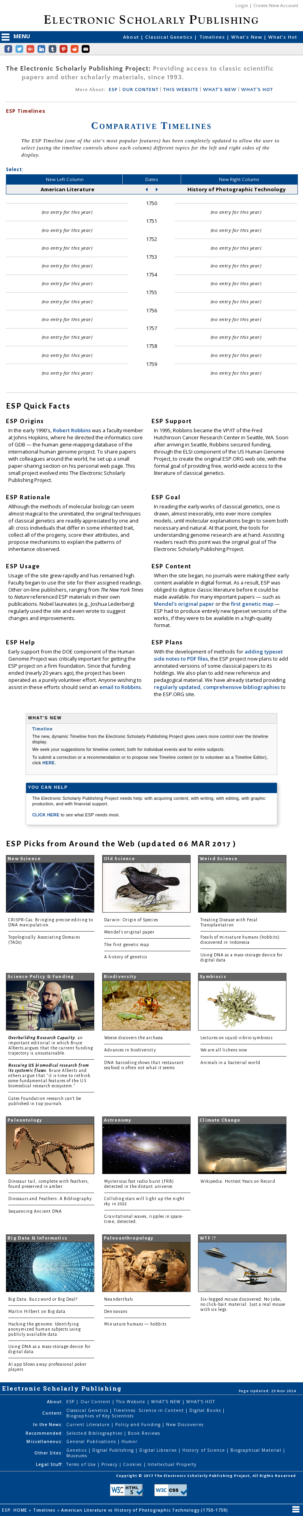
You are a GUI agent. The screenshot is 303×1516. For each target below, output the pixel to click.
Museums (76, 1455)
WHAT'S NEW (219, 89)
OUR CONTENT (140, 89)
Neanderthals (118, 1299)
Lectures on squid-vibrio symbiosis (236, 1038)
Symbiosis (213, 976)
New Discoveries (185, 1424)
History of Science (204, 1450)
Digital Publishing (114, 1450)
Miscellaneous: (44, 1441)
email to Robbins (120, 687)
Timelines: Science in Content (149, 1410)
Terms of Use (81, 1464)
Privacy (110, 1464)
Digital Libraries (158, 1450)
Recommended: (44, 1433)
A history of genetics (125, 957)
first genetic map (253, 603)
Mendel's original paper (184, 603)
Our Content (96, 1401)
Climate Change (220, 1120)
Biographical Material (256, 1450)
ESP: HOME (15, 1510)
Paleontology (24, 1120)
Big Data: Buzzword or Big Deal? (43, 1299)
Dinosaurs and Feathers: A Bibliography (50, 1199)
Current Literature (88, 1424)
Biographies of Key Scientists (100, 1416)
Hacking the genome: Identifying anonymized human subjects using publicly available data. (44, 1329)
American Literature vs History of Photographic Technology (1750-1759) (145, 1510)
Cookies (133, 1464)
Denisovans (115, 1311)
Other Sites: (48, 1453)
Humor (129, 1441)
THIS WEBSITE (180, 89)
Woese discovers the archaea (133, 1038)
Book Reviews (144, 1433)
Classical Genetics (169, 37)
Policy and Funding (138, 1424)
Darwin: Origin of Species (131, 920)
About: (55, 1401)
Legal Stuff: (49, 1464)
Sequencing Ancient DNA (35, 1211)
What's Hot (282, 37)
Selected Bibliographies (95, 1433)
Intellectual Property (172, 1464)
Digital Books (206, 1410)
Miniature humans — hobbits (135, 1324)
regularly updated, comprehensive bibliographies (217, 687)
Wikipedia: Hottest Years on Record (237, 1181)
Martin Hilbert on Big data (36, 1311)
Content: (52, 1413)
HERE (49, 762)
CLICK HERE (46, 814)
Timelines (213, 37)
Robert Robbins (72, 430)
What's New (247, 37)
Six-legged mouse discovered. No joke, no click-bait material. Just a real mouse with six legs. (242, 1304)
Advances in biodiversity (130, 1050)
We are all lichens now (223, 1050)
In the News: (48, 1424)
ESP (112, 89)
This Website (131, 1401)
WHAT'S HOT (257, 89)
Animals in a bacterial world (230, 1062)
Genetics (77, 1450)
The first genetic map (126, 945)
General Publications (92, 1441)
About (131, 37)
